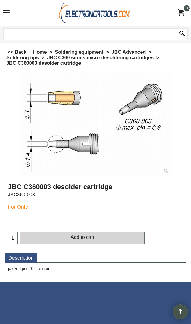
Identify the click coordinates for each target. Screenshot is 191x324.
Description (21, 258)
